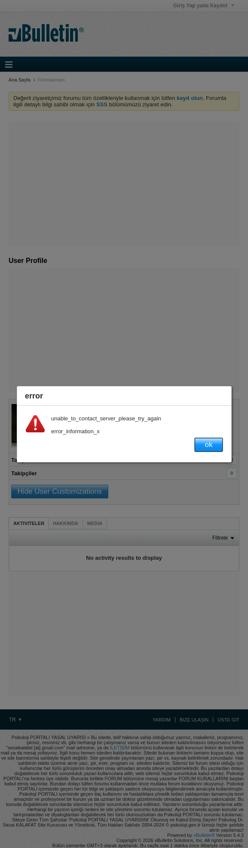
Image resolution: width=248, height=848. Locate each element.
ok (209, 445)
